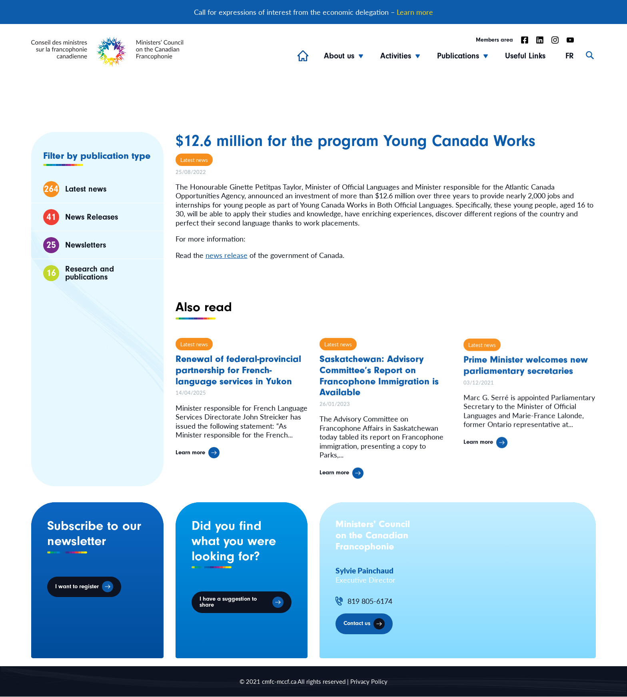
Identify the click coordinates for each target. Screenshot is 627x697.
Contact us (357, 624)
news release (227, 255)
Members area (494, 40)
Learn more (415, 12)
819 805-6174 (369, 601)
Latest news (194, 160)
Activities (395, 56)
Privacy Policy (368, 682)
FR (569, 56)
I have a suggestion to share (229, 603)
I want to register (77, 587)
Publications (458, 56)
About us (339, 56)
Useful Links (525, 56)
